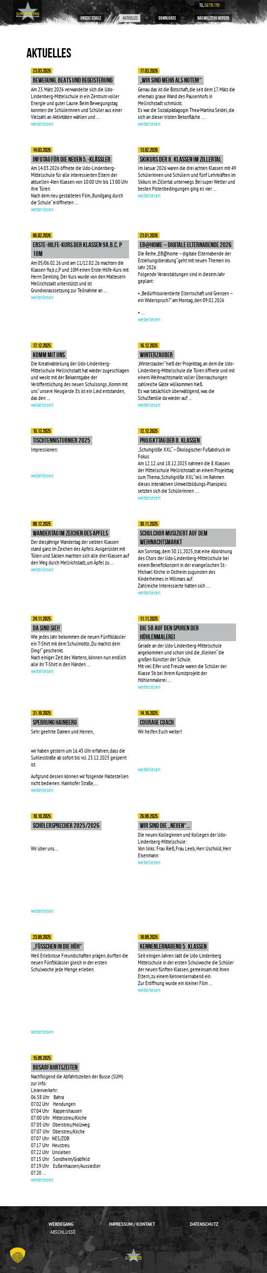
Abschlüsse (63, 1232)
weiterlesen (42, 123)
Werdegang (61, 1224)
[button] (17, 1255)
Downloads (167, 18)
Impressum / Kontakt (132, 1224)
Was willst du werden (213, 18)
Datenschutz (204, 1224)
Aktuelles (130, 18)
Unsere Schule (90, 18)
